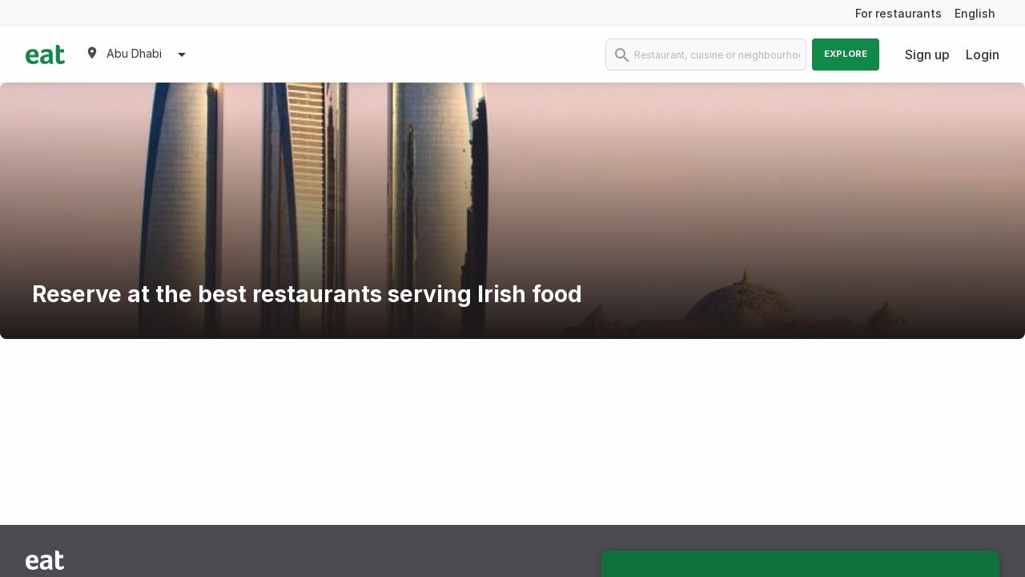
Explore (845, 53)
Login (982, 54)
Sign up (927, 54)
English (975, 13)
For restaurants (898, 13)
